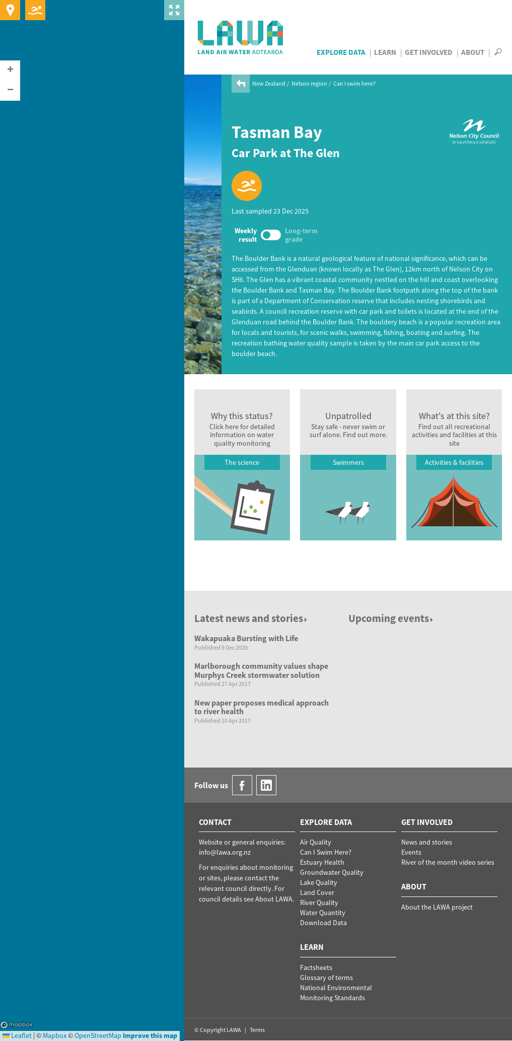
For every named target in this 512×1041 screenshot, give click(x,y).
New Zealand (268, 83)
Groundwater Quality (331, 872)
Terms (257, 1029)
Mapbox (16, 1025)
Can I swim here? (354, 83)
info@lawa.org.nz (225, 852)
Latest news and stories (251, 618)
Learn (385, 52)
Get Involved (429, 52)
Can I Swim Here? (325, 852)
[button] (10, 70)
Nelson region (309, 83)
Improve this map (150, 1035)
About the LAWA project (437, 907)
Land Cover (317, 892)
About (472, 52)
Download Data (323, 922)
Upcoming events (391, 618)
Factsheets (316, 967)
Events (411, 852)
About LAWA (273, 899)
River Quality (319, 902)
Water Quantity (322, 912)
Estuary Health (322, 862)
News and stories (426, 842)
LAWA (240, 37)
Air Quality (315, 842)
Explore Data (341, 52)
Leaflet (17, 1035)
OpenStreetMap (98, 1035)
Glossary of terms (326, 977)
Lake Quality (318, 882)
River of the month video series (447, 862)
